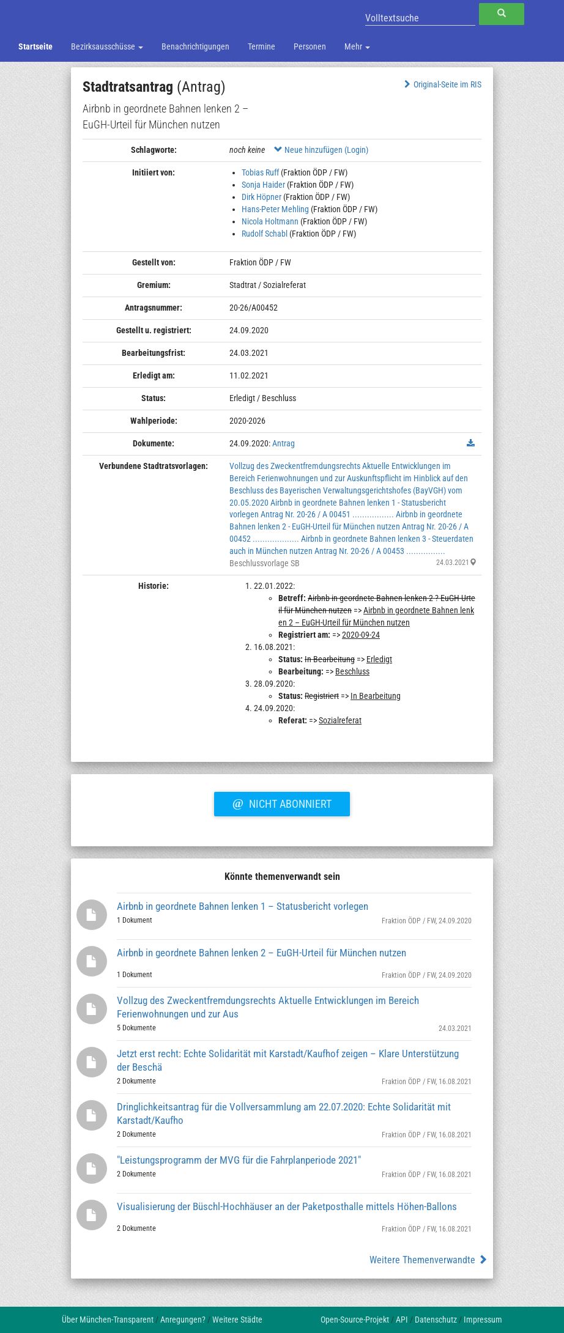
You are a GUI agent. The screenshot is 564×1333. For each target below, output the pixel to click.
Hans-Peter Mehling (275, 209)
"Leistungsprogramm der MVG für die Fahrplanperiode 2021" (239, 1160)
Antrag (283, 443)
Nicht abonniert (282, 802)
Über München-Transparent (108, 1319)
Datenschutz (436, 1319)
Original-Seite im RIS (441, 84)
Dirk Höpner (261, 197)
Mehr (357, 46)
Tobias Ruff (260, 172)
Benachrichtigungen (195, 46)
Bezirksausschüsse (107, 46)
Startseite (35, 46)
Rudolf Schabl (265, 233)
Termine (261, 46)
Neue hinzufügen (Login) (321, 150)
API (402, 1319)
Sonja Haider (263, 185)
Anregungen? (183, 1319)
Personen (310, 46)
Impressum (483, 1319)
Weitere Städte (237, 1319)
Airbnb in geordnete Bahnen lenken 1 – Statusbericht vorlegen (242, 906)
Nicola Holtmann (270, 221)
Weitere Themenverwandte (428, 1260)
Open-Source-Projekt (355, 1319)
